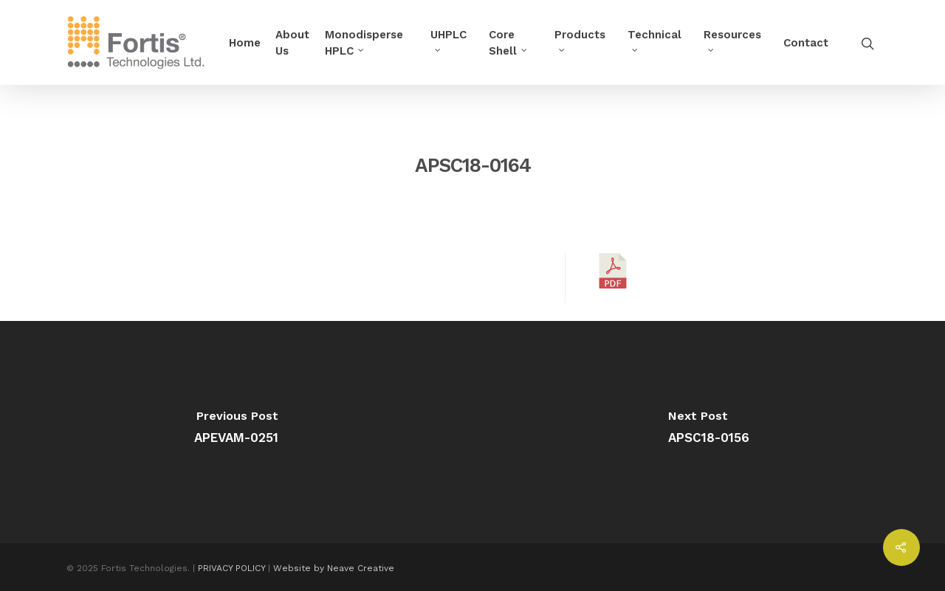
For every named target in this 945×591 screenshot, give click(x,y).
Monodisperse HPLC (364, 43)
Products (579, 39)
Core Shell (509, 43)
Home (245, 42)
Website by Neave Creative (333, 568)
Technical (654, 39)
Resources (732, 39)
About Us (292, 43)
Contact (805, 42)
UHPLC (448, 39)
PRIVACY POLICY (231, 568)
